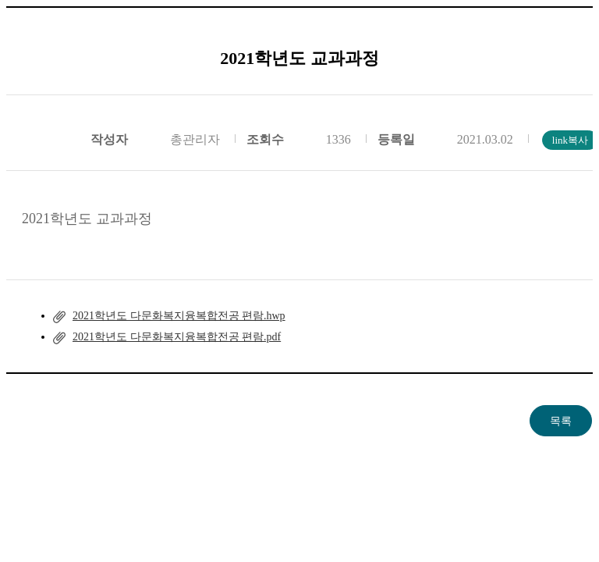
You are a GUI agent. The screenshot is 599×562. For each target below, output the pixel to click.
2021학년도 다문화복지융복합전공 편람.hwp (179, 316)
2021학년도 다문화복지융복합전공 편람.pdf (177, 337)
